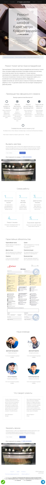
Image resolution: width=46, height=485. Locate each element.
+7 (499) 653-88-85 (23, 34)
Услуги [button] (5, 1)
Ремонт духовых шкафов (20, 57)
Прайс (34, 1)
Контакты (40, 1)
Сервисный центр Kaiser (8, 57)
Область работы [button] (25, 474)
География (12, 1)
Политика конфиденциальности (12, 474)
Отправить (22, 152)
